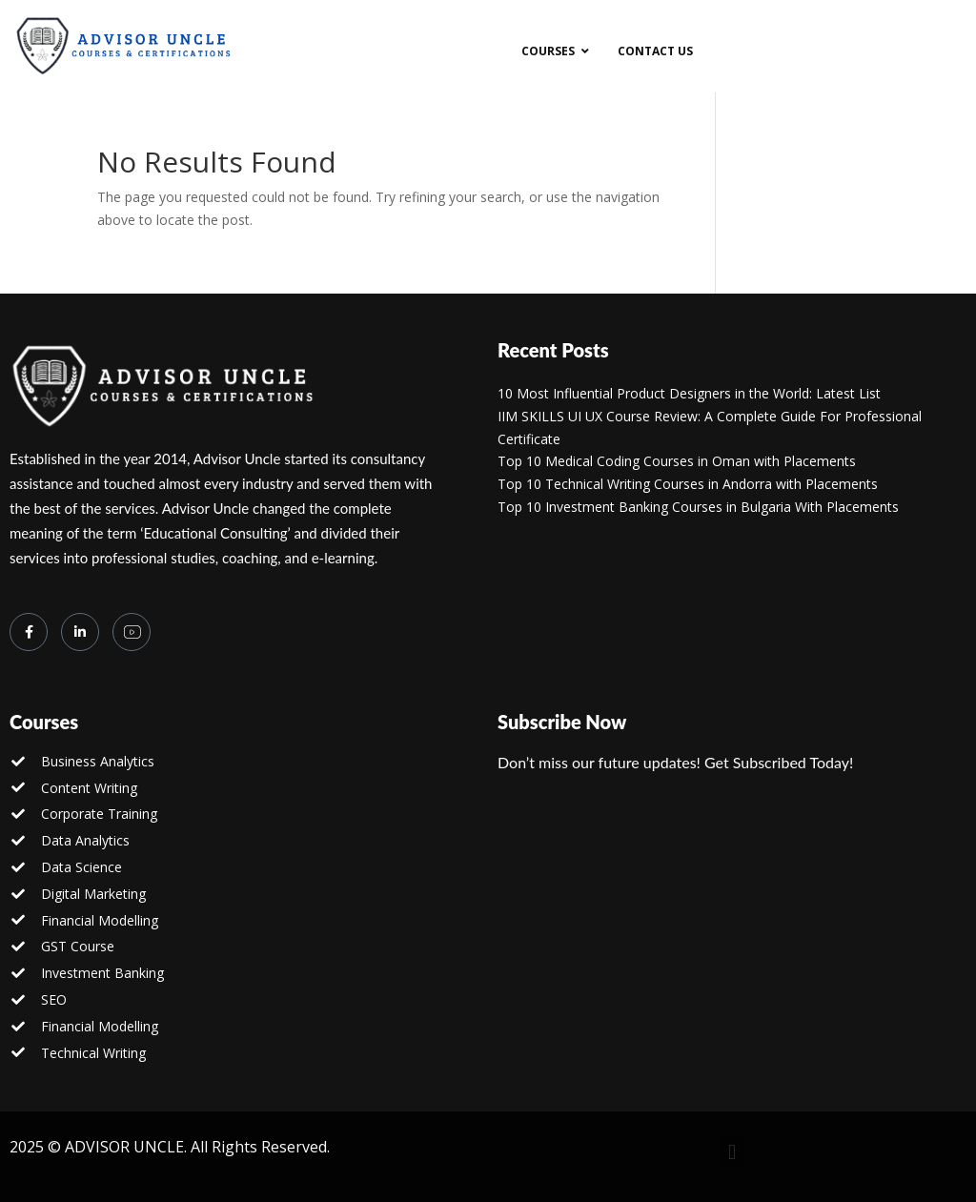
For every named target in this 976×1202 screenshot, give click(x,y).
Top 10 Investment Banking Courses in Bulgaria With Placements (698, 507)
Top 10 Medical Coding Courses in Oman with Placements (677, 461)
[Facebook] (29, 632)
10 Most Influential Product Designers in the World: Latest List (689, 393)
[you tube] (131, 632)
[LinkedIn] (80, 632)
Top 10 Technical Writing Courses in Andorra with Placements (688, 484)
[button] (731, 1152)
